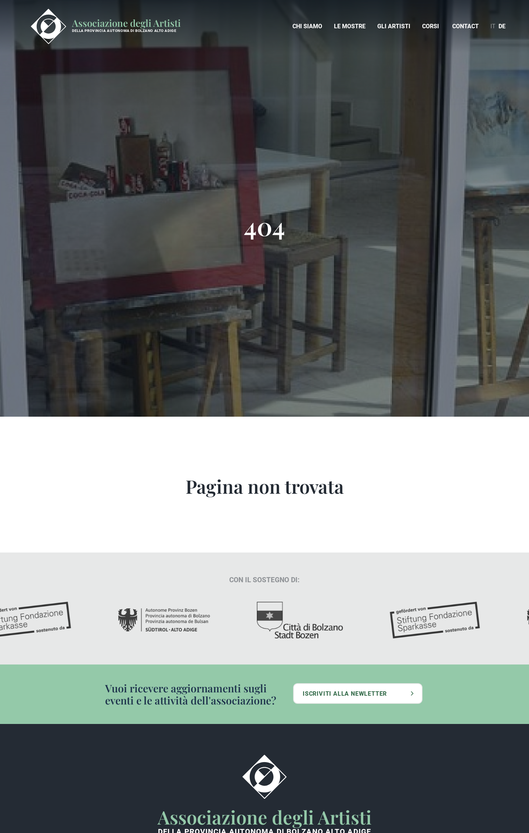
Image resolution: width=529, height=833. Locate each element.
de (502, 26)
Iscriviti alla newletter (345, 693)
